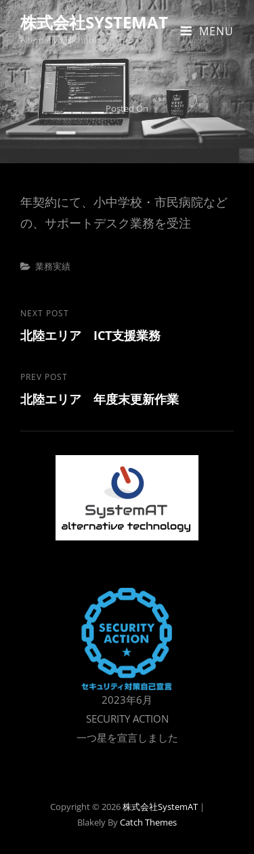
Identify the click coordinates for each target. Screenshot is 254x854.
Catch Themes (148, 822)
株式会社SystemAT (94, 22)
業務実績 (52, 266)
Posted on (127, 108)
